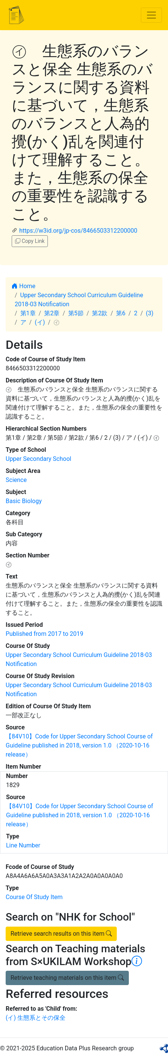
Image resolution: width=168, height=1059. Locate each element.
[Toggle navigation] (151, 15)
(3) (149, 313)
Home (23, 286)
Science (16, 479)
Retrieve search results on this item (61, 933)
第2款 (99, 313)
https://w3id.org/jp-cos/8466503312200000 (78, 230)
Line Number (23, 845)
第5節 (76, 313)
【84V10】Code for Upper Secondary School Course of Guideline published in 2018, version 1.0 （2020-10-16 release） (79, 745)
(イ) (40, 322)
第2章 (52, 313)
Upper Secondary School (38, 458)
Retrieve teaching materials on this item (67, 977)
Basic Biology (24, 501)
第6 (120, 313)
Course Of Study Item (34, 897)
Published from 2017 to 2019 (44, 633)
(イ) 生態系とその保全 (36, 1017)
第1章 (28, 313)
